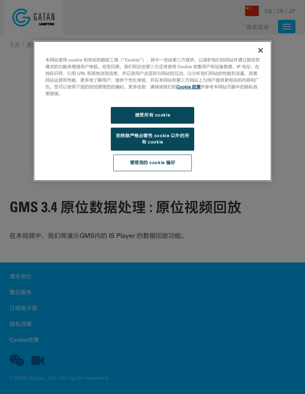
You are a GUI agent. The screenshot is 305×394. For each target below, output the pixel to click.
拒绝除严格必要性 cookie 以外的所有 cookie (152, 139)
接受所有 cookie (152, 115)
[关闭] (260, 50)
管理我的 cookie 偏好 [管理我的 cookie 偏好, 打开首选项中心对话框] (153, 162)
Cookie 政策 (188, 87)
